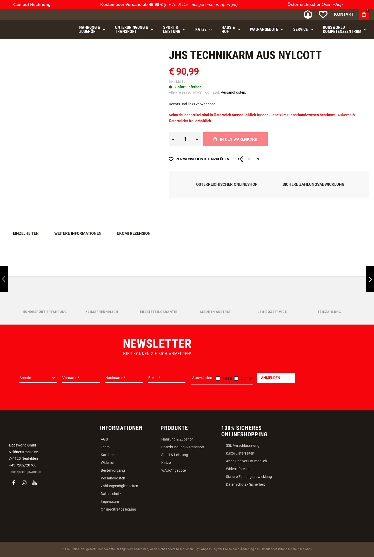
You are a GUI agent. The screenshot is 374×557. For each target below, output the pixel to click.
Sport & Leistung (174, 455)
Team (105, 447)
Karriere (107, 455)
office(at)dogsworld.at (25, 472)
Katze (166, 462)
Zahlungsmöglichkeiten (119, 486)
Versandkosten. (233, 92)
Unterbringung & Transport (182, 447)
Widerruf (108, 462)
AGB (104, 439)
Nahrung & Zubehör (177, 439)
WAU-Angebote (173, 470)
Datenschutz (111, 494)
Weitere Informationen (78, 233)
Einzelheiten (26, 233)
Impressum (110, 501)
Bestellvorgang (113, 470)
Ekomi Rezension (134, 233)
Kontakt (344, 14)
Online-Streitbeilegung (118, 509)
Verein (227, 378)
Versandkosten (113, 478)
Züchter (247, 378)
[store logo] (32, 14)
